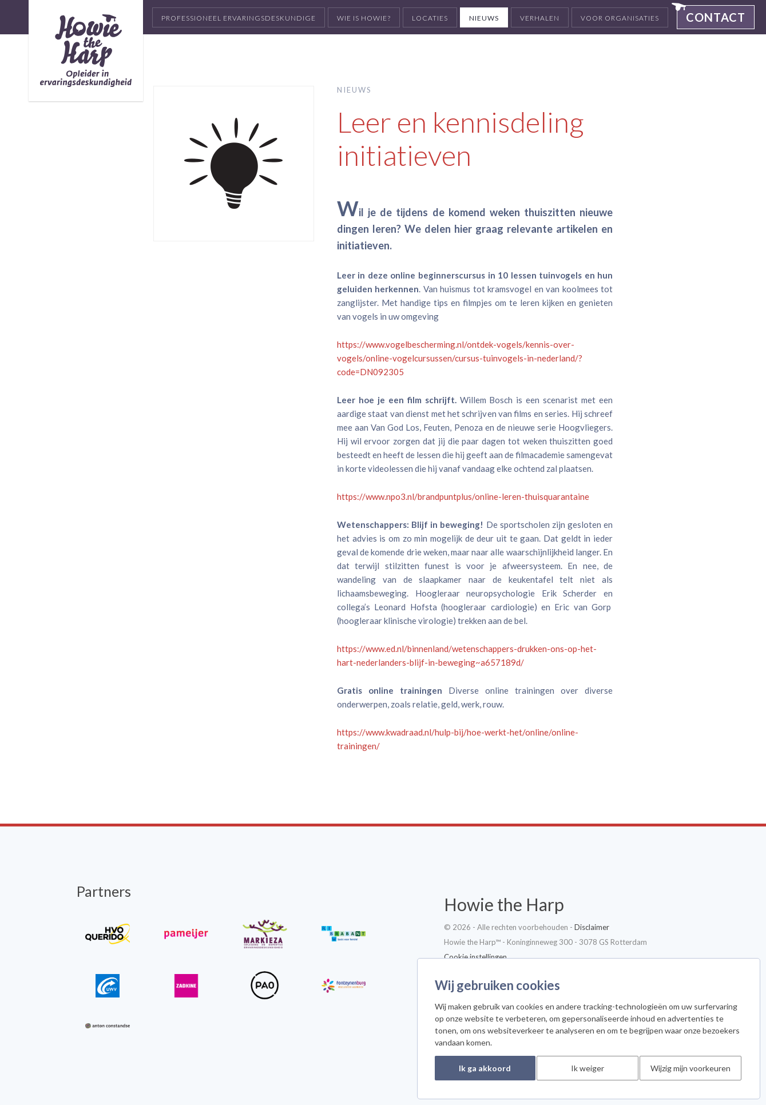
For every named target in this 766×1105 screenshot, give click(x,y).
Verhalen (539, 18)
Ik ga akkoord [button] (485, 1068)
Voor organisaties (620, 18)
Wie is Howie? (364, 18)
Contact (715, 17)
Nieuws (484, 18)
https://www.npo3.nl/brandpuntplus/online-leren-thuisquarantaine (463, 496)
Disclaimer (591, 927)
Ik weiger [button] (587, 1068)
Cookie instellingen (475, 956)
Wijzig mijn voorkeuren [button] (690, 1068)
